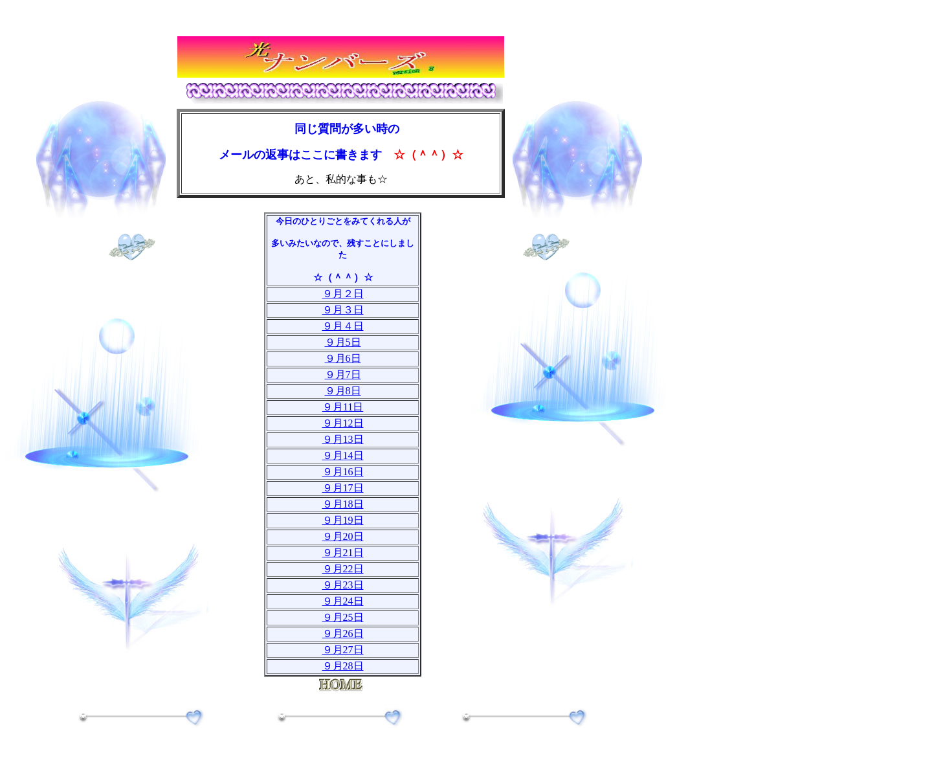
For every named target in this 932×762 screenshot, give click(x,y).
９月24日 (343, 601)
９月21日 (343, 552)
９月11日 (342, 406)
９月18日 (343, 504)
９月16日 (343, 471)
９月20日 (343, 536)
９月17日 (343, 487)
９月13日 (343, 439)
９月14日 (343, 455)
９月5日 (343, 342)
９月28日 (343, 665)
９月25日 (343, 617)
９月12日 (343, 423)
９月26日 (343, 633)
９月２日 (343, 293)
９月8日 (343, 390)
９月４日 (343, 325)
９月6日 (343, 358)
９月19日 (343, 520)
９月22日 (343, 568)
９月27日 (343, 649)
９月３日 (343, 309)
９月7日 (343, 374)
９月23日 (343, 584)
